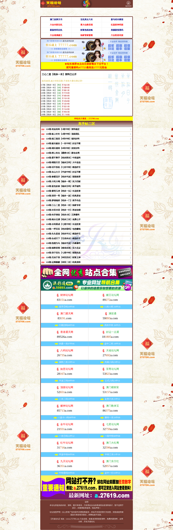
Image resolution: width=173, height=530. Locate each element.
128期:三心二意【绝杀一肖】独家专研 (63, 205)
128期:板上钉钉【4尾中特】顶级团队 (62, 134)
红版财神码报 (117, 25)
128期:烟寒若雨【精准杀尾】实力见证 (63, 248)
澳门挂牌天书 (56, 19)
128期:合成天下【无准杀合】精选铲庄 (63, 238)
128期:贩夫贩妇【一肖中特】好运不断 (63, 143)
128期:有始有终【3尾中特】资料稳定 (62, 129)
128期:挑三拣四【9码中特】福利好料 (62, 139)
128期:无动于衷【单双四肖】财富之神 (63, 257)
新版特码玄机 (56, 30)
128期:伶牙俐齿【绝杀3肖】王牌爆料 (62, 215)
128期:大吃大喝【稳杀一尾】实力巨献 (63, 181)
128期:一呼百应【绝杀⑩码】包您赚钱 (63, 229)
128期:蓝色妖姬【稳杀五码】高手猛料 (63, 186)
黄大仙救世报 (86, 25)
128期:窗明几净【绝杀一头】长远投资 (63, 191)
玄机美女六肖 (86, 19)
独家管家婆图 (86, 35)
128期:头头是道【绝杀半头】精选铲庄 (63, 234)
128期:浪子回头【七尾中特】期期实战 (63, 253)
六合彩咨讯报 (117, 35)
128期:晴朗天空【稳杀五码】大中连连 (63, 162)
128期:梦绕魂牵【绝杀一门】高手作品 (63, 200)
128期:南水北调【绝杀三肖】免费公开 (63, 219)
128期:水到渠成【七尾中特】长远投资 (63, 224)
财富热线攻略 (86, 30)
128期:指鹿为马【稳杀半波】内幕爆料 (63, 243)
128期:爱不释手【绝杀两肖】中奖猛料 (63, 158)
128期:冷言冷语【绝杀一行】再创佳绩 (63, 210)
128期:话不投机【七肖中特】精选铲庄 (63, 167)
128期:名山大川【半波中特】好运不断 (63, 172)
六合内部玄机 (56, 25)
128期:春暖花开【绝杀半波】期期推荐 (63, 177)
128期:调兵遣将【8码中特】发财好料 (62, 148)
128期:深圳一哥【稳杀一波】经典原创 (63, 196)
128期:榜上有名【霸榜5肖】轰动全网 (62, 153)
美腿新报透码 (117, 30)
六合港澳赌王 (56, 35)
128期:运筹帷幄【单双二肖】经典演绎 (63, 262)
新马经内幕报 (117, 19)
